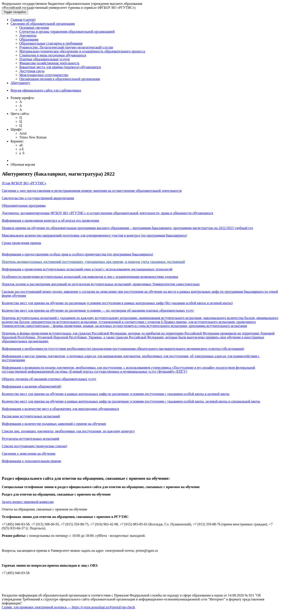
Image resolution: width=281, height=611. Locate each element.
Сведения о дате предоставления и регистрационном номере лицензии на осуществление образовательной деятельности (92, 190)
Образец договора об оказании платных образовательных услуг (49, 379)
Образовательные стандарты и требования (51, 43)
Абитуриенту (20, 83)
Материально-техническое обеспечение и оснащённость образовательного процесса (82, 51)
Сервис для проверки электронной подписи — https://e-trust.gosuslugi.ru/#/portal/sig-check (68, 607)
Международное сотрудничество (43, 75)
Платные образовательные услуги (44, 59)
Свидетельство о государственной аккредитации (38, 198)
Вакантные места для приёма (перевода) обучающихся (60, 67)
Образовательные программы (24, 205)
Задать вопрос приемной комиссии (28, 502)
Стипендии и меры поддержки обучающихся (52, 55)
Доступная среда (31, 71)
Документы (27, 35)
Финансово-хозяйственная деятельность (49, 63)
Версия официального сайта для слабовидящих (46, 90)
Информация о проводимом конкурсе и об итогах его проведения (50, 220)
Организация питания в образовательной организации (59, 79)
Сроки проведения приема (21, 243)
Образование (29, 39)
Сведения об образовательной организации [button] (43, 23)
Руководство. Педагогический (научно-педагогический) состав (66, 47)
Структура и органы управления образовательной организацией (67, 31)
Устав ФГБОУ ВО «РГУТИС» (24, 183)
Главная (23, 20)
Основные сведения (34, 27)
